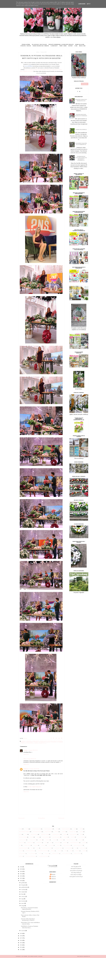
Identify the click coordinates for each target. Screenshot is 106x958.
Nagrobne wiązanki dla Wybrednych (81, 144)
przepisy (31, 837)
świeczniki (36, 845)
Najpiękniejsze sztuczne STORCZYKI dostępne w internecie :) (81, 158)
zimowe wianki (30, 842)
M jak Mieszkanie (32, 853)
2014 (21, 945)
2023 (21, 873)
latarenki (55, 839)
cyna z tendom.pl (81, 837)
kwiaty (42, 741)
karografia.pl (87, 956)
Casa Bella (43, 845)
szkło (20, 845)
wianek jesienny (48, 831)
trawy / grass (63, 45)
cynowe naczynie (32, 839)
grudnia (23, 882)
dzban (81, 834)
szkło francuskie (73, 834)
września (23, 889)
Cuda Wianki (51, 845)
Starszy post (61, 818)
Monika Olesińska (58, 741)
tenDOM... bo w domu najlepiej (31, 956)
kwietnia (23, 901)
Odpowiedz (26, 754)
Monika (53, 874)
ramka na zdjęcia (77, 853)
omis (24, 758)
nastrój (40, 853)
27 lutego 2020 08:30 (34, 768)
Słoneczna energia (81, 129)
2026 (21, 866)
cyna (26, 834)
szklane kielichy (34, 834)
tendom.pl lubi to (72, 831)
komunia (65, 834)
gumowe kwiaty (36, 741)
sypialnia (84, 842)
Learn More (81, 4)
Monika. (25, 750)
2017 (21, 938)
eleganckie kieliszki (37, 831)
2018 (21, 935)
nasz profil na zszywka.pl (76, 870)
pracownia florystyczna (26, 742)
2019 (21, 933)
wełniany (77, 850)
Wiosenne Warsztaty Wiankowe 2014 (81, 100)
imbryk (40, 839)
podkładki (47, 853)
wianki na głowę (79, 44)
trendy (38, 837)
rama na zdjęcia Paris (66, 853)
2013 (21, 947)
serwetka (21, 856)
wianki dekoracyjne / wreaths (41, 45)
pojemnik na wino (55, 853)
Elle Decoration (22, 853)
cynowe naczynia (22, 839)
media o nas (82, 45)
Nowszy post (21, 818)
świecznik (73, 837)
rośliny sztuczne (52, 742)
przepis (20, 834)
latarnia (61, 839)
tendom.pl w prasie (45, 834)
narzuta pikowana (67, 845)
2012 (21, 949)
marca (22, 903)
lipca (22, 894)
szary (65, 850)
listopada (23, 885)
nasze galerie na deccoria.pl (76, 876)
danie (46, 842)
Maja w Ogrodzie (46, 837)
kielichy (81, 831)
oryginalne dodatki (23, 837)
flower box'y (54, 45)
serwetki (53, 850)
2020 (21, 880)
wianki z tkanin (27, 845)
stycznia (23, 930)
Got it (88, 4)
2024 (21, 871)
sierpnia (23, 891)
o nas (75, 45)
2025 (21, 869)
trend (71, 850)
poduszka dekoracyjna (71, 839)
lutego (23, 905)
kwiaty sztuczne (48, 741)
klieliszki (21, 850)
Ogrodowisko (39, 842)
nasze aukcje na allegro (76, 874)
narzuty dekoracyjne (78, 845)
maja (22, 898)
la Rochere (65, 837)
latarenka (47, 839)
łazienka (84, 850)
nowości (56, 831)
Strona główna (26, 44)
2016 (21, 940)
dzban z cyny (21, 842)
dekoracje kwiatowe (26, 741)
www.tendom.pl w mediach (24, 831)
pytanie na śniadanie (40, 742)
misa (51, 842)
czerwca (23, 896)
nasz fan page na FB (76, 866)
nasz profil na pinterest (76, 868)
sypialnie (60, 850)
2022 (21, 876)
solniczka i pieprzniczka (31, 856)
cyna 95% (58, 845)
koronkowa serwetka (30, 850)
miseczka (65, 842)
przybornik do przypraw (43, 850)
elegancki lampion (56, 837)
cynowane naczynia (56, 834)
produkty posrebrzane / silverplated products (61, 44)
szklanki (81, 839)
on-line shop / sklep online (39, 44)
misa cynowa (57, 842)
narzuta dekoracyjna (74, 842)
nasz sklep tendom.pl (76, 872)
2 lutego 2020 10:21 (33, 750)
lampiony (64, 831)
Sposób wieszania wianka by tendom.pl (81, 115)
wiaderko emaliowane (43, 856)
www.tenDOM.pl (29, 66)
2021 (21, 878)
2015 (21, 942)
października (24, 887)
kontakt (70, 45)
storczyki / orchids (26, 45)
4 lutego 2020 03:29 (31, 758)
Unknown (25, 768)
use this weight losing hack (34, 786)
